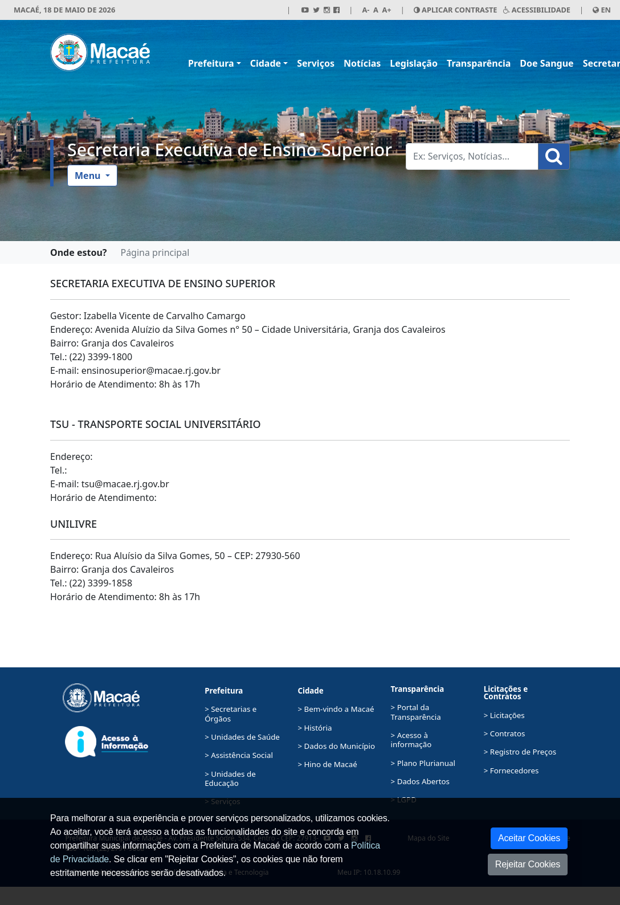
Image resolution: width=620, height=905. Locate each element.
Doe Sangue (546, 63)
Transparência (479, 63)
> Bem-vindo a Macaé (335, 709)
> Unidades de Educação (230, 778)
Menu (89, 175)
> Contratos (504, 733)
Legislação (414, 63)
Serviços (316, 63)
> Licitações (504, 715)
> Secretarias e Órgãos (230, 713)
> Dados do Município (336, 746)
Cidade (265, 63)
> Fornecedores (511, 770)
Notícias (362, 63)
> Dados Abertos (420, 781)
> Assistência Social (239, 755)
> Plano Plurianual (423, 763)
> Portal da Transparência (416, 711)
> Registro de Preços (520, 752)
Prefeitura (211, 63)
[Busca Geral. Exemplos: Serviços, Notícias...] (472, 156)
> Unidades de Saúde (242, 737)
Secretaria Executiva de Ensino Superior (229, 149)
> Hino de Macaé (327, 764)
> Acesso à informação (411, 739)
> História (314, 728)
